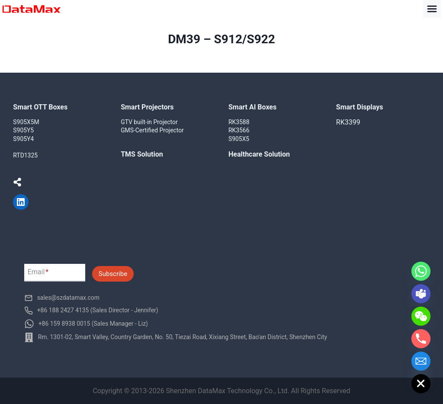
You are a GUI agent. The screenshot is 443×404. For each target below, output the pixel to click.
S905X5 (238, 138)
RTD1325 (25, 155)
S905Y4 (23, 138)
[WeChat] (420, 316)
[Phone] (420, 338)
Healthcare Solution (259, 154)
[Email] (420, 361)
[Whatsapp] (420, 271)
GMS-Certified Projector (152, 130)
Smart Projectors (147, 107)
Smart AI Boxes (252, 107)
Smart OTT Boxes (40, 107)
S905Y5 (23, 130)
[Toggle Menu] (432, 9)
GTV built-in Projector (149, 122)
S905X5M (26, 122)
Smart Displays (359, 107)
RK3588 (239, 122)
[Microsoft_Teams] (420, 293)
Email (38, 272)
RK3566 (239, 130)
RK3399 (348, 122)
